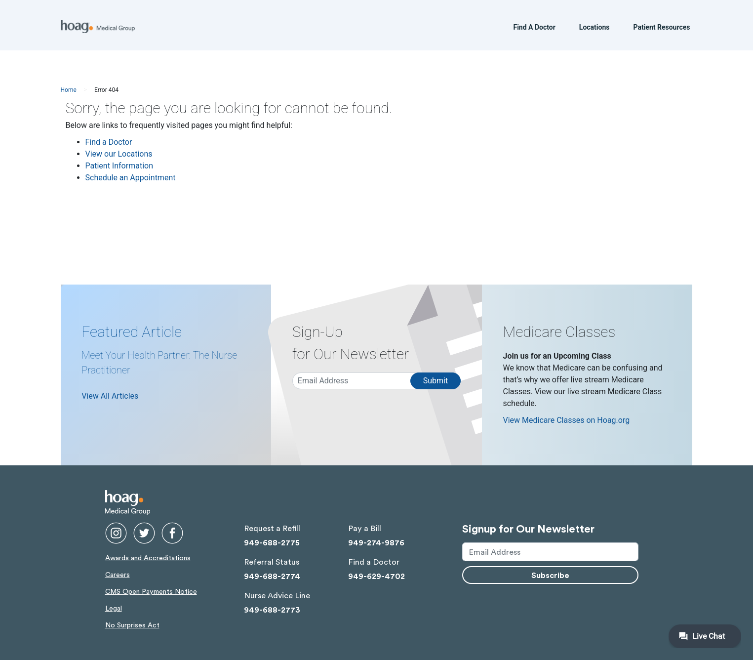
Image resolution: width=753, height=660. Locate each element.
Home (69, 89)
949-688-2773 (272, 609)
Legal (113, 608)
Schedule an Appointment (130, 177)
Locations (594, 29)
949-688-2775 (272, 542)
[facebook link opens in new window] (172, 531)
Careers (117, 574)
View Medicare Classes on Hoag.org (566, 420)
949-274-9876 (376, 542)
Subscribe (550, 575)
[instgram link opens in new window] (116, 531)
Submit (435, 380)
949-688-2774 (272, 576)
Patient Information (119, 165)
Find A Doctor (534, 29)
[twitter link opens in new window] (144, 531)
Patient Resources (661, 29)
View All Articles (109, 396)
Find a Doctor (108, 142)
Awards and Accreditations (148, 557)
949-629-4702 (376, 576)
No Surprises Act (132, 624)
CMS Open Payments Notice (151, 591)
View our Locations (119, 154)
